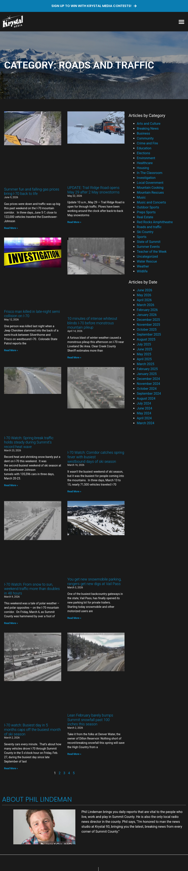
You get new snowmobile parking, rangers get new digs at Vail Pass (94, 581)
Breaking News (148, 128)
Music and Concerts (151, 202)
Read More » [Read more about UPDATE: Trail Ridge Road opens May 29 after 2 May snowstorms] (74, 222)
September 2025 (149, 334)
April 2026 (144, 300)
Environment (146, 158)
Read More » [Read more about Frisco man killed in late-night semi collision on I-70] (11, 350)
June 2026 (144, 290)
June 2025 (144, 349)
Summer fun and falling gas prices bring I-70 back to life (31, 191)
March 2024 (145, 423)
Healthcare (145, 163)
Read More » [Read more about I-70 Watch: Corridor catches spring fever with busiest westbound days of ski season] (74, 491)
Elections (143, 153)
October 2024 (146, 389)
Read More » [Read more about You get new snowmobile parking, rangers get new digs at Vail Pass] (74, 618)
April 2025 (144, 359)
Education (144, 148)
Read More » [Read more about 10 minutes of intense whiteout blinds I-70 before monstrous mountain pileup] (74, 357)
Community (145, 138)
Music (141, 197)
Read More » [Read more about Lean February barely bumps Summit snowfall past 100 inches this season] (74, 754)
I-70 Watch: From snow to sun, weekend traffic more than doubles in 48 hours (32, 588)
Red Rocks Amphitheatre (155, 222)
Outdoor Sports (148, 207)
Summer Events (148, 247)
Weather (143, 266)
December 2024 (148, 379)
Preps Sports (146, 212)
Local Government (150, 183)
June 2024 (144, 408)
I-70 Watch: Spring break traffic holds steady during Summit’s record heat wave (28, 442)
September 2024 (149, 393)
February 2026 (147, 310)
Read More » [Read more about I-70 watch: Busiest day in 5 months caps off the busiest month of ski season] (11, 768)
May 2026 (144, 295)
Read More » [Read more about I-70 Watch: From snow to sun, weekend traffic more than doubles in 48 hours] (11, 623)
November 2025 (148, 325)
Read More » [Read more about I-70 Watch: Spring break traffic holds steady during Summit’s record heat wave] (11, 485)
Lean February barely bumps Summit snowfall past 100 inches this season (90, 719)
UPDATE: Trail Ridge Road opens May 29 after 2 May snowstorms (93, 189)
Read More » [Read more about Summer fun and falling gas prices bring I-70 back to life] (11, 228)
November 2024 (148, 384)
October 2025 (146, 329)
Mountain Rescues (150, 192)
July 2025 (144, 344)
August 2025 (146, 339)
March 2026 (145, 305)
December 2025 (148, 320)
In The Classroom (149, 173)
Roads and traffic (149, 227)
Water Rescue (147, 261)
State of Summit (148, 242)
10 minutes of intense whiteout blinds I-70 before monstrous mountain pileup (92, 322)
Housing (143, 168)
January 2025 (147, 374)
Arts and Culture (148, 124)
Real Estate (145, 217)
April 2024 (144, 418)
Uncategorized (147, 256)
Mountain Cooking (150, 188)
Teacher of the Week (151, 252)
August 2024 (146, 398)
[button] (181, 21)
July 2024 (144, 403)
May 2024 (144, 413)
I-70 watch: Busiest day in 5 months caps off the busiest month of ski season (32, 729)
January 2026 (147, 315)
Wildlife (142, 271)
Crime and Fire (147, 143)
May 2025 (144, 354)
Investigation (146, 178)
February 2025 (147, 369)
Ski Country (145, 232)
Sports (141, 237)
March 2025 (145, 364)
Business (143, 133)
